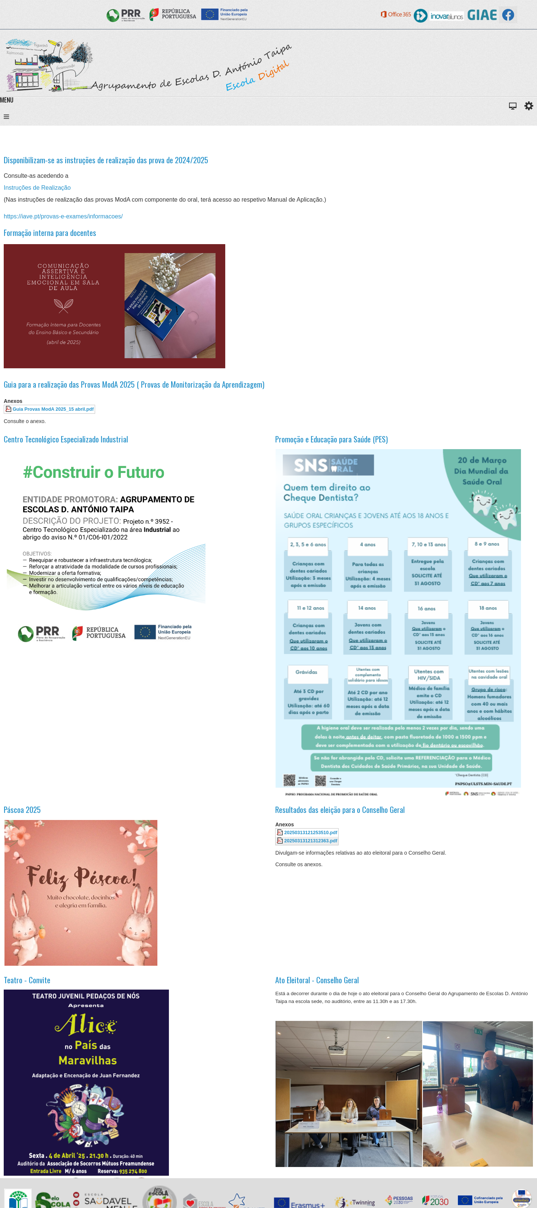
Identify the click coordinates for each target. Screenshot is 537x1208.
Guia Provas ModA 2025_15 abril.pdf (53, 409)
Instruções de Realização (37, 187)
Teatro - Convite (27, 979)
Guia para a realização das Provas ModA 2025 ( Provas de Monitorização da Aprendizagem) (134, 384)
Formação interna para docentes (50, 232)
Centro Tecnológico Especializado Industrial (66, 439)
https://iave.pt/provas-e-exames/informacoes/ (63, 216)
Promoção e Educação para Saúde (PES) (331, 439)
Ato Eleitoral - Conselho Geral (317, 979)
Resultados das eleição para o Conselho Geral (340, 809)
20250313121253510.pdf (310, 832)
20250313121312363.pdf (310, 840)
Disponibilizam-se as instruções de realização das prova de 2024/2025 (106, 159)
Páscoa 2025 (22, 809)
